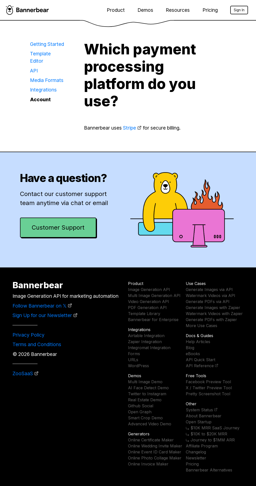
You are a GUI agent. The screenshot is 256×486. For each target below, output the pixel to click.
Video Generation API (148, 301)
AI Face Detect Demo (148, 387)
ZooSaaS (22, 373)
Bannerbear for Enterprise (153, 319)
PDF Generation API (147, 307)
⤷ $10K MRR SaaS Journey (213, 427)
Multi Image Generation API (154, 295)
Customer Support (58, 227)
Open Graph (140, 411)
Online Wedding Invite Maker (155, 445)
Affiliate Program (202, 445)
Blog (190, 347)
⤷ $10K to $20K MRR (206, 433)
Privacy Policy (28, 335)
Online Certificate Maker (151, 439)
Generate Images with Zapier (213, 307)
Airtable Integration (146, 335)
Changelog (196, 451)
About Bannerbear (204, 415)
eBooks (193, 353)
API (34, 71)
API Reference (200, 365)
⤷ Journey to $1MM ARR (210, 439)
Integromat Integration (149, 347)
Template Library (144, 313)
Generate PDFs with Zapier (211, 319)
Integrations (43, 90)
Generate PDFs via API (208, 301)
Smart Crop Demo (145, 417)
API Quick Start (200, 359)
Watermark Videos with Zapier (214, 313)
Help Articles (198, 341)
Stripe (129, 128)
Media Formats (47, 80)
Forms (134, 353)
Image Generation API (149, 289)
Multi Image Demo (145, 381)
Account (40, 99)
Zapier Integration (145, 341)
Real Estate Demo (145, 399)
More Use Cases (201, 325)
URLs (133, 359)
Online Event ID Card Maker (154, 451)
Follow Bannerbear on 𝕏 (39, 306)
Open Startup (199, 421)
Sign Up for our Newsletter (42, 315)
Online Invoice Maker (148, 463)
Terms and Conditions (36, 344)
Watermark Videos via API (210, 295)
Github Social (140, 405)
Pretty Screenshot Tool (208, 393)
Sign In (239, 10)
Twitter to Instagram (147, 393)
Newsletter (196, 457)
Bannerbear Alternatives (209, 469)
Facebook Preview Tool (208, 381)
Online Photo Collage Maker (155, 457)
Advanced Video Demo (149, 423)
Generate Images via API (209, 289)
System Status (199, 409)
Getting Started (47, 44)
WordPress (138, 365)
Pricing (210, 10)
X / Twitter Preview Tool (209, 387)
